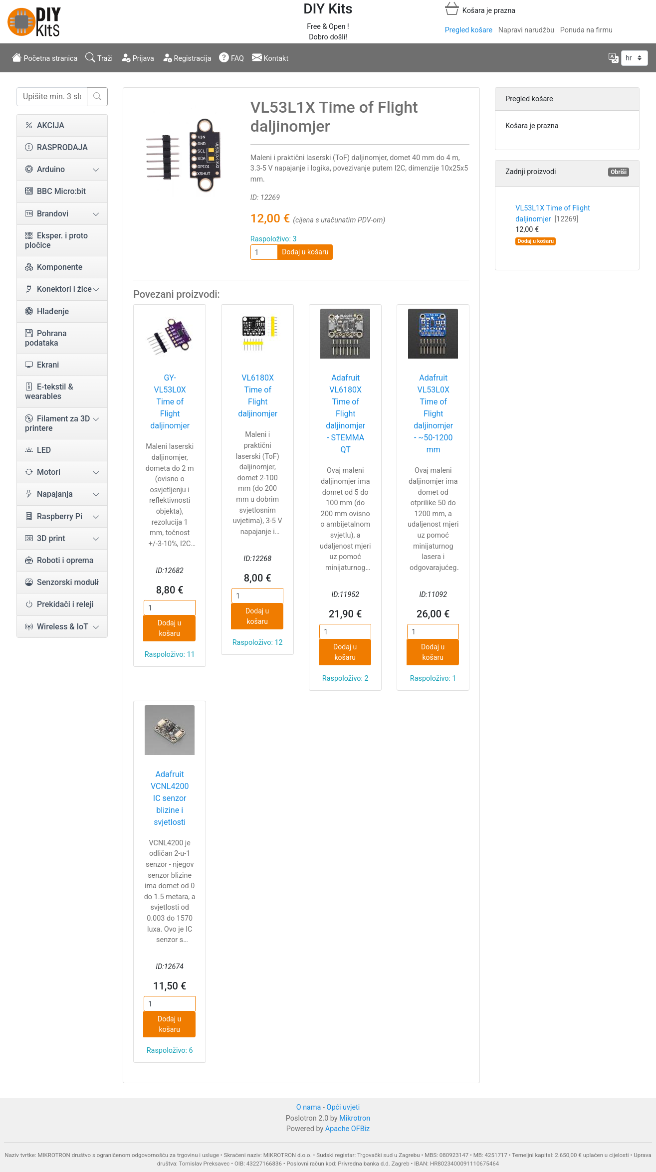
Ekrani (42, 365)
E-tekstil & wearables (49, 391)
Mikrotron (354, 1118)
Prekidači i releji (59, 604)
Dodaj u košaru (305, 252)
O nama (308, 1107)
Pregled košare (468, 30)
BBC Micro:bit (55, 191)
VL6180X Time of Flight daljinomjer (257, 395)
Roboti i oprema (59, 560)
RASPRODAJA (56, 147)
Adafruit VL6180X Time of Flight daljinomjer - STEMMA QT (345, 413)
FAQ (231, 57)
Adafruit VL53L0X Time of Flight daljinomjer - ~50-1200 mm (433, 413)
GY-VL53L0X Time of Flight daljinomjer (170, 401)
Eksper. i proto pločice (56, 240)
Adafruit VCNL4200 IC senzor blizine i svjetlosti (170, 798)
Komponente (53, 267)
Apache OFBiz (347, 1129)
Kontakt (270, 57)
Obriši (619, 172)
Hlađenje (47, 311)
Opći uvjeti (343, 1107)
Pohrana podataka (46, 338)
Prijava (137, 57)
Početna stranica (44, 57)
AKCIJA (44, 125)
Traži (99, 57)
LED (38, 450)
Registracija (187, 57)
